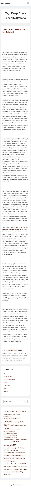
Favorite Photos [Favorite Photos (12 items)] (22, 425)
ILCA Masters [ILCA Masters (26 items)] (20, 448)
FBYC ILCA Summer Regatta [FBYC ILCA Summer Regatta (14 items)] (10, 433)
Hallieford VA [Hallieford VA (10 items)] (23, 441)
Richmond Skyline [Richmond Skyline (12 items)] (7, 466)
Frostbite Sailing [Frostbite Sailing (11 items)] (7, 441)
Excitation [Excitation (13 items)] (16, 425)
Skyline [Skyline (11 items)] (5, 469)
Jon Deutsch (6, 3)
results (20, 350)
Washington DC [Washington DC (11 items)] (7, 471)
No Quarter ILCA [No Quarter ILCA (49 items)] (9, 458)
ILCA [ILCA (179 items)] (13, 445)
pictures (8, 350)
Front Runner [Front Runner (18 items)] (23, 439)
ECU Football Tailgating (9, 379)
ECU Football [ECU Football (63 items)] (9, 425)
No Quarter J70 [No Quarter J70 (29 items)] (20, 458)
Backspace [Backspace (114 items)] (21, 411)
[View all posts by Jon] (6, 353)
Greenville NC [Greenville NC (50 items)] (16, 442)
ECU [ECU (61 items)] (22, 422)
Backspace (17, 357)
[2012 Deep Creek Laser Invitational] (20, 353)
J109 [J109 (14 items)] (10, 450)
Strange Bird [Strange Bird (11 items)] (16, 469)
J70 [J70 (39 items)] (5, 450)
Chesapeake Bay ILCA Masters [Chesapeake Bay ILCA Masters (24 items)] (12, 418)
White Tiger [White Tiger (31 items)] (7, 474)
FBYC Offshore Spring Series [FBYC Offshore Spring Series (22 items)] (11, 439)
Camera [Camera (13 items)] (18, 414)
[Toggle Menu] (28, 3)
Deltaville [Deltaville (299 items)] (8, 421)
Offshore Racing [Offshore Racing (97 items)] (10, 461)
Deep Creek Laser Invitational (13, 358)
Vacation (6, 391)
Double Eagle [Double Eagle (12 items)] (17, 422)
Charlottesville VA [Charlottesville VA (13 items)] (7, 416)
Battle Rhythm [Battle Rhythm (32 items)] (8, 414)
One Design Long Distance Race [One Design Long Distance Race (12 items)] (10, 463)
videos (13, 350)
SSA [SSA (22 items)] (12, 469)
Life (9, 355)
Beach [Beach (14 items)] (14, 414)
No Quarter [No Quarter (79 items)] (21, 455)
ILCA (14, 360)
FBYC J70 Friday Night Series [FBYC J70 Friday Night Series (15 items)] (10, 435)
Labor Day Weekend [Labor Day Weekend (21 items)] (9, 452)
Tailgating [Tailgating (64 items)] (23, 469)
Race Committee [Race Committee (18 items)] (22, 463)
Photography (14, 355)
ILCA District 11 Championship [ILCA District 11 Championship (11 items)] (10, 448)
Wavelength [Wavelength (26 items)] (14, 472)
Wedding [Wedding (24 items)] (20, 472)
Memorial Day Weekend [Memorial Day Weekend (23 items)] (10, 455)
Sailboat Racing (23, 355)
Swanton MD (18, 360)
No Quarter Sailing (8, 376)
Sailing (5, 382)
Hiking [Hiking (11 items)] (5, 445)
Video (3, 357)
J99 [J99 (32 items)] (8, 450)
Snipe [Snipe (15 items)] (8, 469)
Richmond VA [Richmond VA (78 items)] (17, 466)
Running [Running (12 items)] (25, 466)
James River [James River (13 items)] (15, 450)
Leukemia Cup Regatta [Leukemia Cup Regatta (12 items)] (20, 452)
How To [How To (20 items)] (9, 445)
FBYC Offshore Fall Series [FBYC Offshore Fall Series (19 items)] (10, 437)
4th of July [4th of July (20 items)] (6, 411)
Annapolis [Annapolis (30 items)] (12, 411)
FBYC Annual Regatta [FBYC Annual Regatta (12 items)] (15, 429)
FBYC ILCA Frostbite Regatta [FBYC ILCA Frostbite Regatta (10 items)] (9, 431)
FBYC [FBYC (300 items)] (7, 428)
